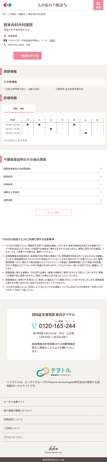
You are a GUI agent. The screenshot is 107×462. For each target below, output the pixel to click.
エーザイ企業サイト (14, 401)
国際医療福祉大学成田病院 (17, 168)
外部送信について (13, 419)
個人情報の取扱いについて (18, 410)
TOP (4, 14)
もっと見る (53, 212)
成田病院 (8, 199)
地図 (52, 40)
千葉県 (12, 14)
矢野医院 (8, 184)
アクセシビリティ (13, 437)
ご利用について (12, 428)
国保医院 (8, 176)
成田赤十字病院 (11, 192)
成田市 (22, 14)
